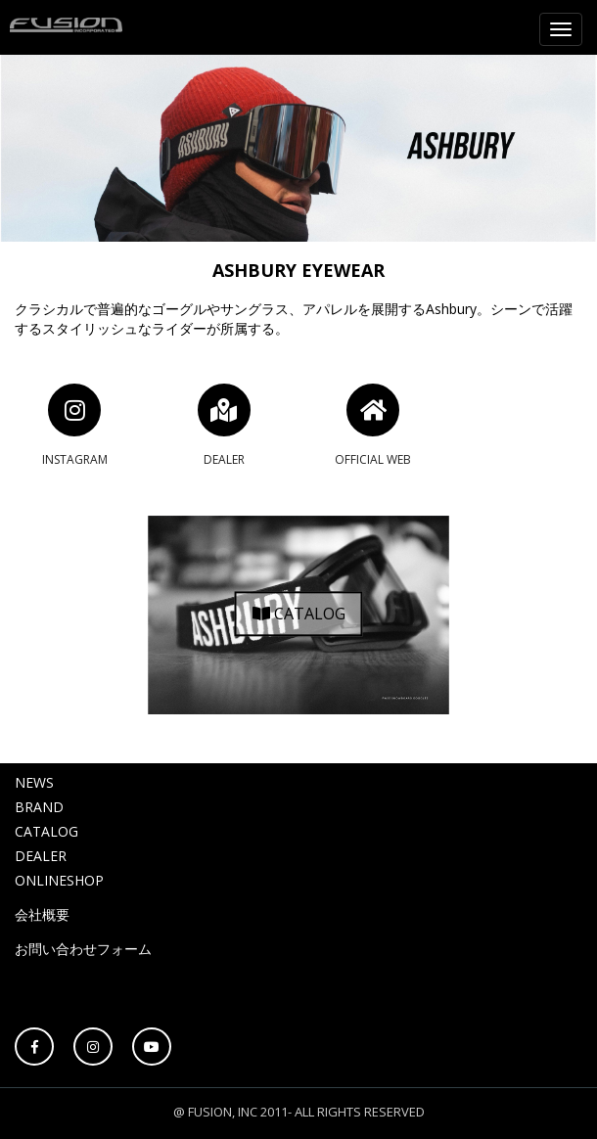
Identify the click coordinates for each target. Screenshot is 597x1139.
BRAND (39, 806)
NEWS (34, 782)
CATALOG (299, 614)
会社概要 (42, 914)
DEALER (41, 855)
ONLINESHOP (59, 880)
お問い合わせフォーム (83, 948)
